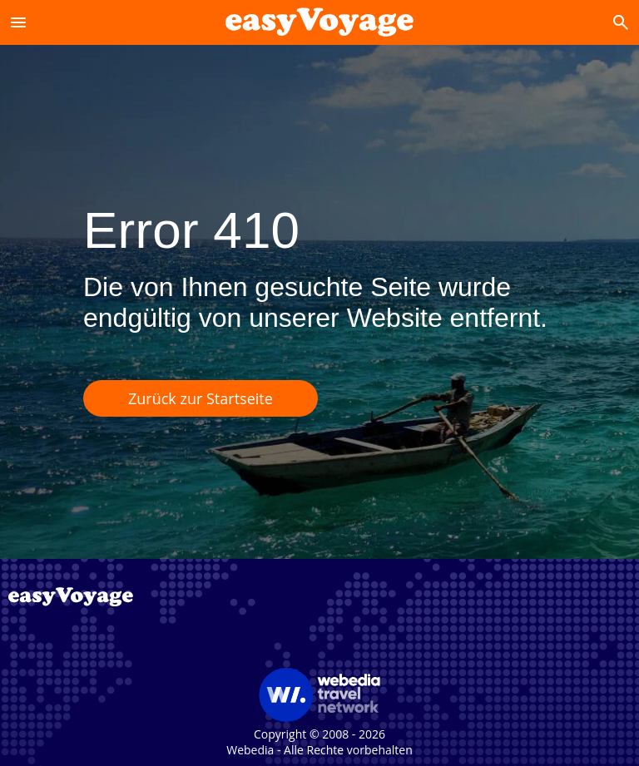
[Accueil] (319, 22)
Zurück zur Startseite (200, 398)
